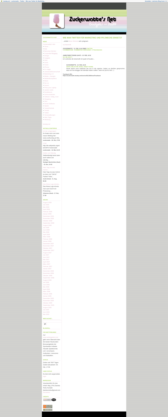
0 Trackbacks (97, 50)
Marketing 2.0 (49, 74)
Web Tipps (47, 117)
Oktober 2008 (47, 221)
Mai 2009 (46, 207)
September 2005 (48, 305)
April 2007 (46, 262)
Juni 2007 (46, 257)
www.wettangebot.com (50, 337)
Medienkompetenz (50, 78)
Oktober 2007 (47, 248)
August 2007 (47, 253)
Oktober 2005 (47, 303)
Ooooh (46, 85)
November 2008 (48, 218)
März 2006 (46, 291)
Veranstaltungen (49, 115)
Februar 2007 (47, 266)
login (44, 376)
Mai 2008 (46, 232)
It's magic (47, 69)
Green (46, 65)
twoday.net (6, 1)
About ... (47, 46)
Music (46, 81)
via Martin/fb (67, 45)
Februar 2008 (47, 239)
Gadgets (47, 58)
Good (46, 62)
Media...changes (49, 76)
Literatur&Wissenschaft (52, 72)
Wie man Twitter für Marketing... (35, 1)
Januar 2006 (47, 296)
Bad (45, 49)
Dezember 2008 (48, 216)
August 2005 (47, 307)
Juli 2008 (46, 227)
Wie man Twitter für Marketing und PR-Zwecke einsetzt (92, 38)
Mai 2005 (46, 314)
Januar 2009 (47, 214)
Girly (45, 60)
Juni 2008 (46, 230)
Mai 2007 (46, 259)
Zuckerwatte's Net (50, 37)
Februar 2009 (47, 212)
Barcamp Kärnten (50, 51)
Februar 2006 (47, 294)
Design (46, 56)
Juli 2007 (46, 255)
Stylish (46, 106)
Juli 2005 (46, 310)
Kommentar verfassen (82, 50)
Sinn (45, 101)
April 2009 (46, 209)
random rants (48, 90)
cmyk (45, 143)
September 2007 (48, 250)
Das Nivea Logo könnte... (51, 184)
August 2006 (47, 280)
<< (166, 1)
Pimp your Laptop (50, 87)
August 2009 (47, 202)
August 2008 (47, 225)
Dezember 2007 (48, 243)
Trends (46, 110)
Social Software (49, 104)
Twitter (22, 1)
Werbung (47, 119)
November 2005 (48, 300)
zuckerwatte (15, 1)
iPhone (46, 67)
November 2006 (48, 273)
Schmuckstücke (49, 94)
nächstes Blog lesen (158, 1)
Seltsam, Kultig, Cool (51, 97)
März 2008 (46, 237)
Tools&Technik (49, 108)
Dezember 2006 (48, 271)
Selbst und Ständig (49, 153)
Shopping (47, 99)
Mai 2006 (46, 287)
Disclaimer (46, 392)
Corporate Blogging (50, 53)
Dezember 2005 (48, 298)
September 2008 (48, 223)
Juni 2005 (46, 312)
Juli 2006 (46, 282)
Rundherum (48, 92)
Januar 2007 (47, 269)
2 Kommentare (68, 50)
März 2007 (46, 264)
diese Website (74, 41)
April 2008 (46, 234)
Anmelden (148, 1)
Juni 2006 (46, 285)
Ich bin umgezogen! (49, 131)
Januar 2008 (47, 241)
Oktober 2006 (47, 275)
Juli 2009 (46, 205)
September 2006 (48, 278)
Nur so (46, 83)
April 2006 (46, 289)
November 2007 (48, 246)
